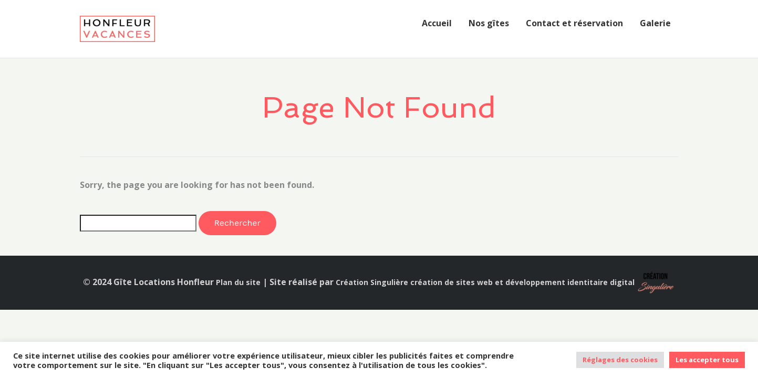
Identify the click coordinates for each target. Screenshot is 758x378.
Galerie (655, 23)
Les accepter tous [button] (707, 359)
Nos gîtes (489, 23)
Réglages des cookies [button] (620, 359)
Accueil (437, 23)
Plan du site (238, 282)
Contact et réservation (574, 23)
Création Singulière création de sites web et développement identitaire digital (485, 282)
